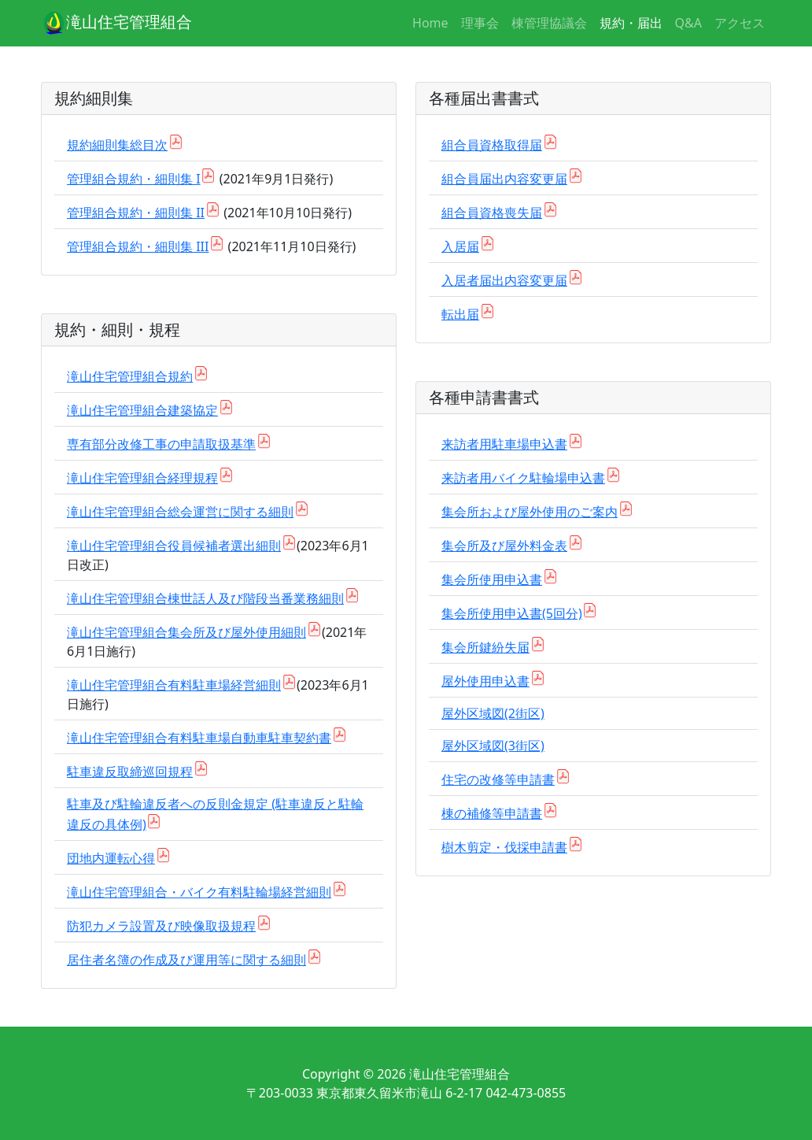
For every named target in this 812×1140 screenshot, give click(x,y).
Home (430, 22)
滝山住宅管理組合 (116, 23)
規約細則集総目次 (117, 145)
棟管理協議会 (549, 22)
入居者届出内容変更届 (504, 280)
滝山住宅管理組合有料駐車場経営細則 (174, 685)
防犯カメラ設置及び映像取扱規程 (161, 926)
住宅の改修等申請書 (498, 779)
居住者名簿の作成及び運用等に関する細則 (186, 959)
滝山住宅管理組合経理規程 (142, 478)
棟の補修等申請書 (491, 813)
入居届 (460, 246)
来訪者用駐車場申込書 (504, 444)
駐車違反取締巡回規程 (130, 771)
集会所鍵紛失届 (485, 647)
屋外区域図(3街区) (492, 745)
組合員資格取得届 (491, 145)
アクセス (739, 22)
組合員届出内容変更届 (504, 178)
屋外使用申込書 (485, 681)
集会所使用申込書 (491, 579)
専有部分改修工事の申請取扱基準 (161, 444)
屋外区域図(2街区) (492, 713)
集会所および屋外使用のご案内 (529, 511)
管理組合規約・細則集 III (138, 246)
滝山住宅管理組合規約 (130, 376)
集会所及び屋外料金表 (504, 545)
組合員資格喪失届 (491, 212)
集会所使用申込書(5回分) (511, 613)
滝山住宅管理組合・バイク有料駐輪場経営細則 (199, 892)
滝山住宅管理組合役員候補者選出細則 (174, 545)
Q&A (688, 22)
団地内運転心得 (111, 858)
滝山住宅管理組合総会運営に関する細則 (180, 511)
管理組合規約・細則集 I (134, 178)
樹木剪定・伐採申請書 (504, 847)
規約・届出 (631, 22)
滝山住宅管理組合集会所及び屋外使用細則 (186, 632)
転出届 (460, 314)
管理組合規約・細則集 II (136, 212)
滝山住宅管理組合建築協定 (142, 410)
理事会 (480, 22)
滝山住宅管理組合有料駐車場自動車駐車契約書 (199, 737)
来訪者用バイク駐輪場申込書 (523, 478)
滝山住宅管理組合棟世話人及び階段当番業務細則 (205, 598)
